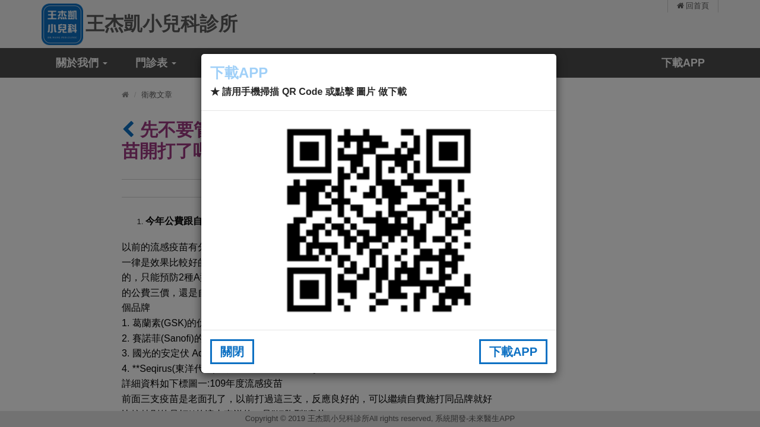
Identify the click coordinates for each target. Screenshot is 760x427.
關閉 (232, 351)
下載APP (513, 351)
